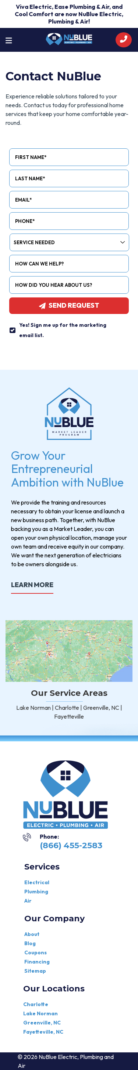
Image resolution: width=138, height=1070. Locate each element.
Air (28, 900)
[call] (124, 39)
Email (23, 200)
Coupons (35, 952)
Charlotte (35, 1004)
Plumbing (36, 891)
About (31, 934)
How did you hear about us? (53, 285)
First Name (30, 157)
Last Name (30, 178)
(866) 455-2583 (71, 845)
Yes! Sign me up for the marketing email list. (62, 330)
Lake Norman (40, 1013)
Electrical (36, 882)
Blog (30, 943)
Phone (25, 221)
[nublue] (69, 38)
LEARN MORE (32, 585)
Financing (37, 961)
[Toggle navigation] (9, 40)
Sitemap (35, 971)
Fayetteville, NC (43, 1032)
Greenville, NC (42, 1022)
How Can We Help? (39, 264)
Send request (69, 305)
